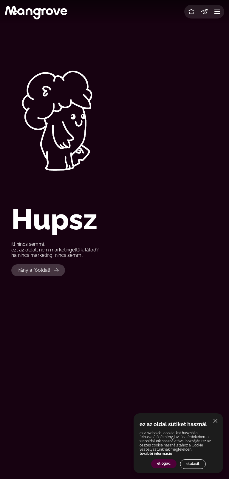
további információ (156, 454)
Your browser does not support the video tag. (114, 120)
